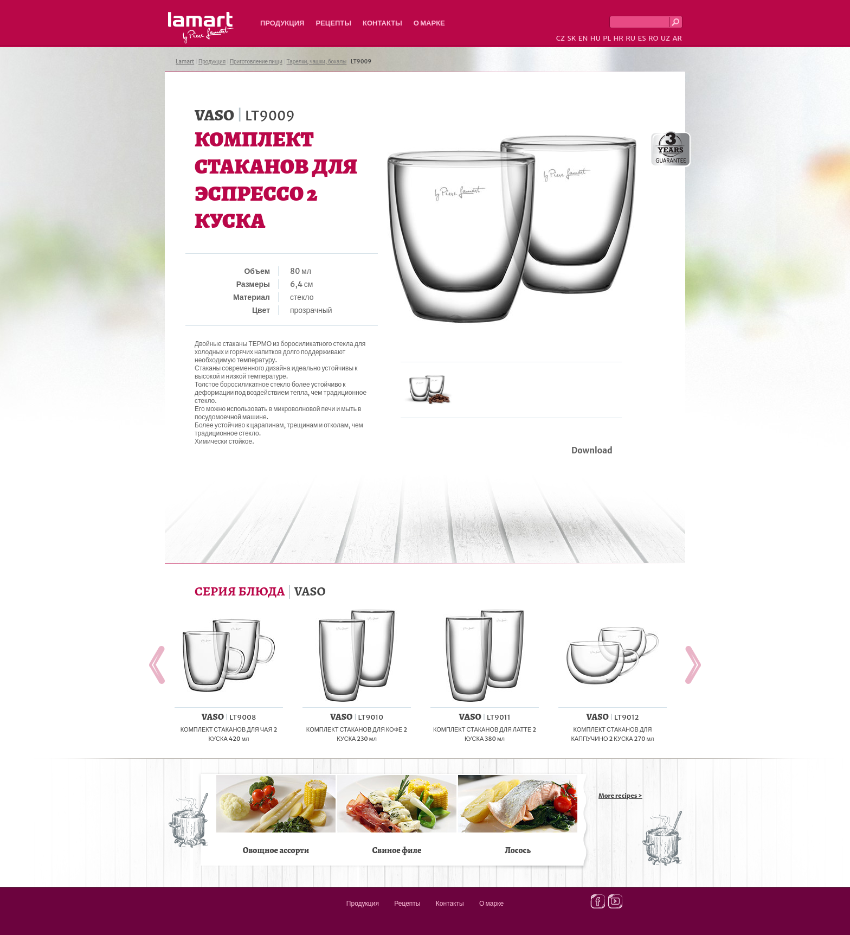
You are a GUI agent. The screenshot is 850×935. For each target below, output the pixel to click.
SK (571, 38)
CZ (560, 38)
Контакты (382, 23)
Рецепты (333, 23)
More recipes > (620, 795)
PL (607, 38)
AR (677, 38)
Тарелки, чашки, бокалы (317, 61)
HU (595, 38)
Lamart (201, 27)
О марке (429, 23)
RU (630, 38)
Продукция (282, 23)
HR (618, 38)
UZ (665, 38)
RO (653, 38)
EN (583, 38)
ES (642, 38)
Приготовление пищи (256, 61)
